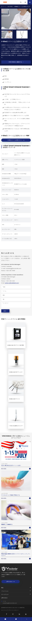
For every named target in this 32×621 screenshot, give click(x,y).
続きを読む (16, 469)
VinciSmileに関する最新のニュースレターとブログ (16, 437)
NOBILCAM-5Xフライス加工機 (15, 345)
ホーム (4, 6)
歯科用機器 (10, 6)
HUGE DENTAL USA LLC (10, 607)
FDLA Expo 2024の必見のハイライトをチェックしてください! (15, 554)
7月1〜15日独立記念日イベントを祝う (11, 465)
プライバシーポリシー (13, 610)
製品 (2, 588)
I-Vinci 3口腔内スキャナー (16, 426)
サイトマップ (4, 610)
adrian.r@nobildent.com (12, 283)
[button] (29, 34)
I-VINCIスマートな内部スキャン (16, 140)
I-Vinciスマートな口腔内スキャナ (22, 6)
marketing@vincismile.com (10, 603)
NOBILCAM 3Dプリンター (16, 372)
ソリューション (4, 591)
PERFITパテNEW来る (7, 524)
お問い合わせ (10, 581)
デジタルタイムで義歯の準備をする (10, 495)
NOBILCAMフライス (14, 399)
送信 (5, 311)
